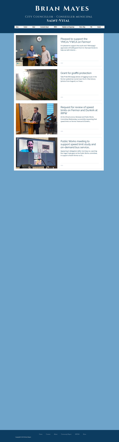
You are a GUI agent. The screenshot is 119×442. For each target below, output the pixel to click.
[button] (46, 27)
